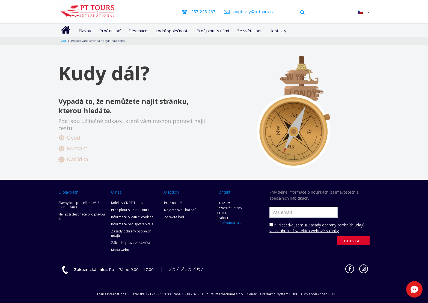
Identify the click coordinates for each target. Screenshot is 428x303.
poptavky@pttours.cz (253, 11)
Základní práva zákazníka (130, 242)
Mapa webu (120, 249)
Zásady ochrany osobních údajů (131, 233)
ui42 (331, 294)
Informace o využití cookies (132, 217)
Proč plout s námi (213, 30)
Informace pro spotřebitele (132, 224)
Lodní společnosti (172, 30)
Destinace (138, 30)
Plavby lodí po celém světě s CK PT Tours (80, 204)
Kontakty (277, 30)
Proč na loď (109, 30)
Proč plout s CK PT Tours (130, 210)
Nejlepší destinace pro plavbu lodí (81, 216)
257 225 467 (203, 11)
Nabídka (77, 159)
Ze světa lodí (249, 30)
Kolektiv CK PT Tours (126, 202)
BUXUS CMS (298, 294)
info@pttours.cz (229, 222)
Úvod (73, 137)
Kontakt (77, 148)
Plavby (85, 30)
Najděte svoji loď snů (180, 210)
